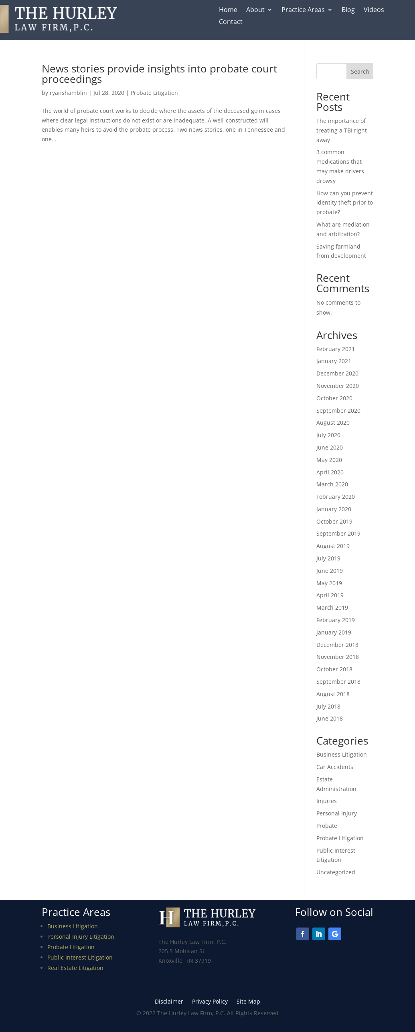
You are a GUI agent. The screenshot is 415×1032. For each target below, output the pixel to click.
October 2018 (334, 669)
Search (360, 71)
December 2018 (337, 645)
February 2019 (335, 620)
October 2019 (334, 521)
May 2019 (329, 583)
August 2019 (333, 546)
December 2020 (337, 373)
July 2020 (328, 435)
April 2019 (330, 595)
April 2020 (330, 472)
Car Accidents (334, 767)
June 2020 (329, 447)
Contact (231, 22)
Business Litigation (341, 754)
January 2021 (333, 361)
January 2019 (333, 632)
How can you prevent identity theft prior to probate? (344, 202)
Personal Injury (336, 813)
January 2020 (333, 509)
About (255, 10)
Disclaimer (169, 1002)
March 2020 (332, 484)
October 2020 (334, 398)
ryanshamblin (68, 92)
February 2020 (335, 496)
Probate (326, 825)
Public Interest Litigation (80, 957)
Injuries (326, 801)
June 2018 (329, 718)
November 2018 (337, 657)
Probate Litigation (154, 92)
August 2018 (333, 694)
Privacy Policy (210, 1002)
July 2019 (328, 558)
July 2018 (328, 706)
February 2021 (335, 349)
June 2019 (329, 570)
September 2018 (338, 681)
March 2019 (332, 607)
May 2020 (329, 460)
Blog (348, 10)
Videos (374, 10)
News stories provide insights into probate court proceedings (159, 73)
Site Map (248, 1002)
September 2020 (338, 410)
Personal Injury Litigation (80, 936)
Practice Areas (303, 10)
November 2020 (337, 386)
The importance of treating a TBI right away (341, 130)
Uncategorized (335, 872)
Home (228, 10)
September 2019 (338, 533)
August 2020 (333, 422)
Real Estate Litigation (75, 968)
